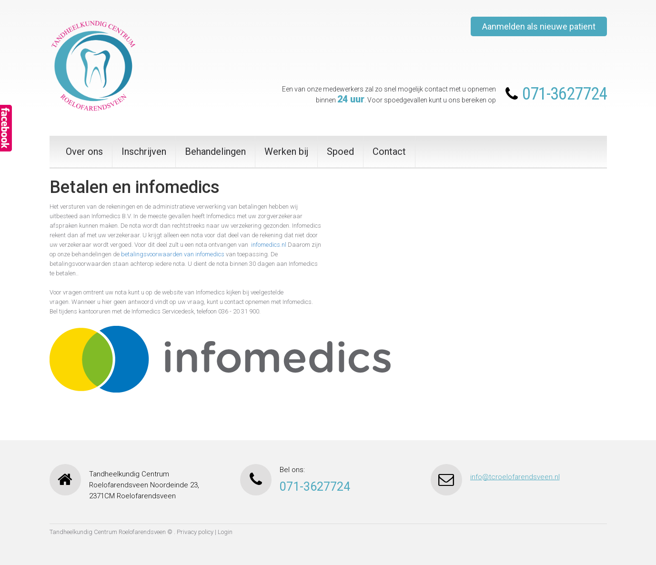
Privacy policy (195, 531)
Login (225, 531)
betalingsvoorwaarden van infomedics (172, 254)
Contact (389, 151)
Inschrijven (143, 151)
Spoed (340, 151)
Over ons (84, 151)
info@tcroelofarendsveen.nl (515, 477)
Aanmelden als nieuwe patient (538, 26)
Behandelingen (215, 151)
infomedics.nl (268, 244)
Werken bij (286, 151)
